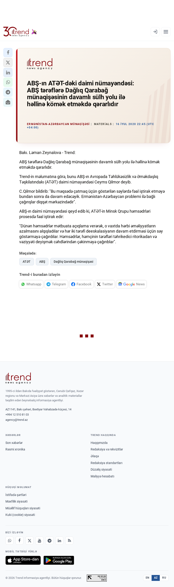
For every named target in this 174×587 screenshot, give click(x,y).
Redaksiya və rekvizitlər (107, 449)
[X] (29, 540)
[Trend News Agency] (18, 378)
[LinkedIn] (59, 540)
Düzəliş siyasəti (101, 469)
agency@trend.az (16, 419)
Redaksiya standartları (106, 463)
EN (147, 577)
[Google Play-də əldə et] (59, 560)
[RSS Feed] (69, 540)
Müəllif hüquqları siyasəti (22, 508)
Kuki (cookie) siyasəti (20, 515)
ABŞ (42, 261)
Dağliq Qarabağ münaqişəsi (73, 261)
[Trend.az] (20, 32)
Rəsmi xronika (15, 449)
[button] (8, 52)
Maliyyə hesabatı (102, 476)
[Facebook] (19, 540)
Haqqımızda (99, 443)
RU (164, 577)
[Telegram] (49, 540)
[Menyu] (166, 31)
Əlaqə (95, 456)
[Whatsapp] (9, 540)
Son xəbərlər (14, 443)
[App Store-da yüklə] (23, 560)
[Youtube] (39, 540)
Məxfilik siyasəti (16, 501)
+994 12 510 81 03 (17, 414)
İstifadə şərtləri (15, 495)
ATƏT (27, 261)
